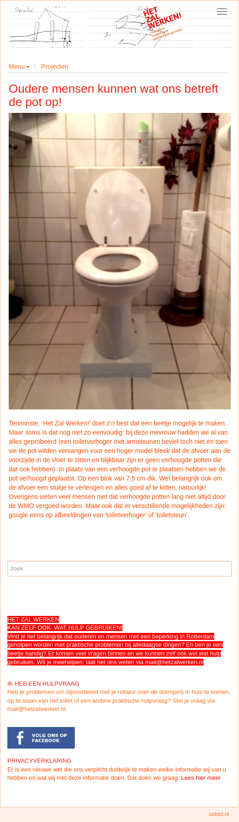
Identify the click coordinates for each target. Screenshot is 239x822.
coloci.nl (219, 814)
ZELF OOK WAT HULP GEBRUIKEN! (71, 627)
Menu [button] (19, 66)
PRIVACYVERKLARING (39, 760)
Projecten (54, 66)
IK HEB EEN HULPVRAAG (43, 683)
